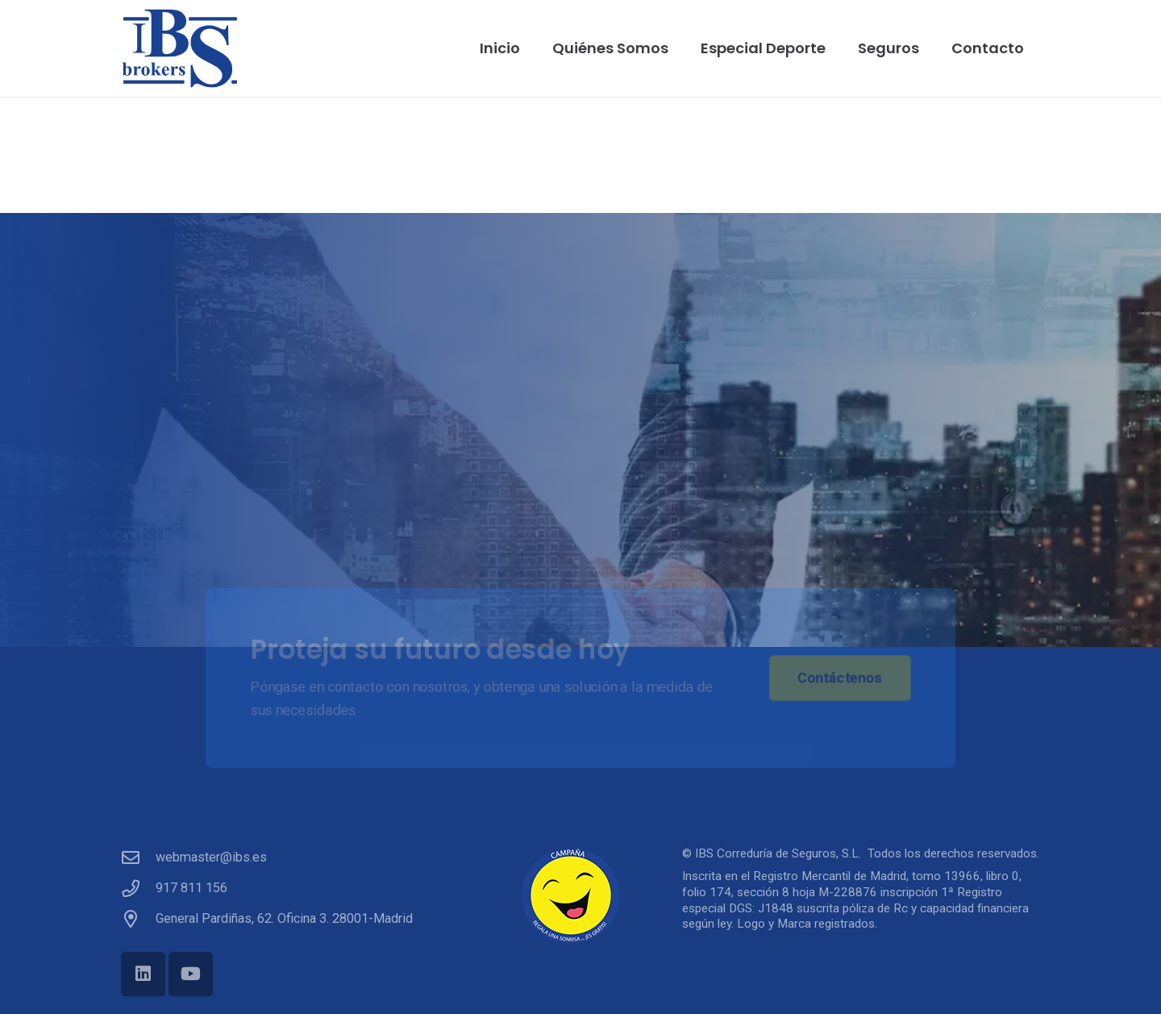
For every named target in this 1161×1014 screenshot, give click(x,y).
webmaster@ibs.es (211, 857)
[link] (722, 976)
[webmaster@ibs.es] (138, 858)
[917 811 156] (138, 889)
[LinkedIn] (143, 974)
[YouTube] (191, 974)
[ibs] (180, 48)
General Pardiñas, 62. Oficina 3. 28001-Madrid (284, 918)
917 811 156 (191, 887)
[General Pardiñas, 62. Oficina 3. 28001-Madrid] (138, 919)
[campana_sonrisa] (580, 895)
